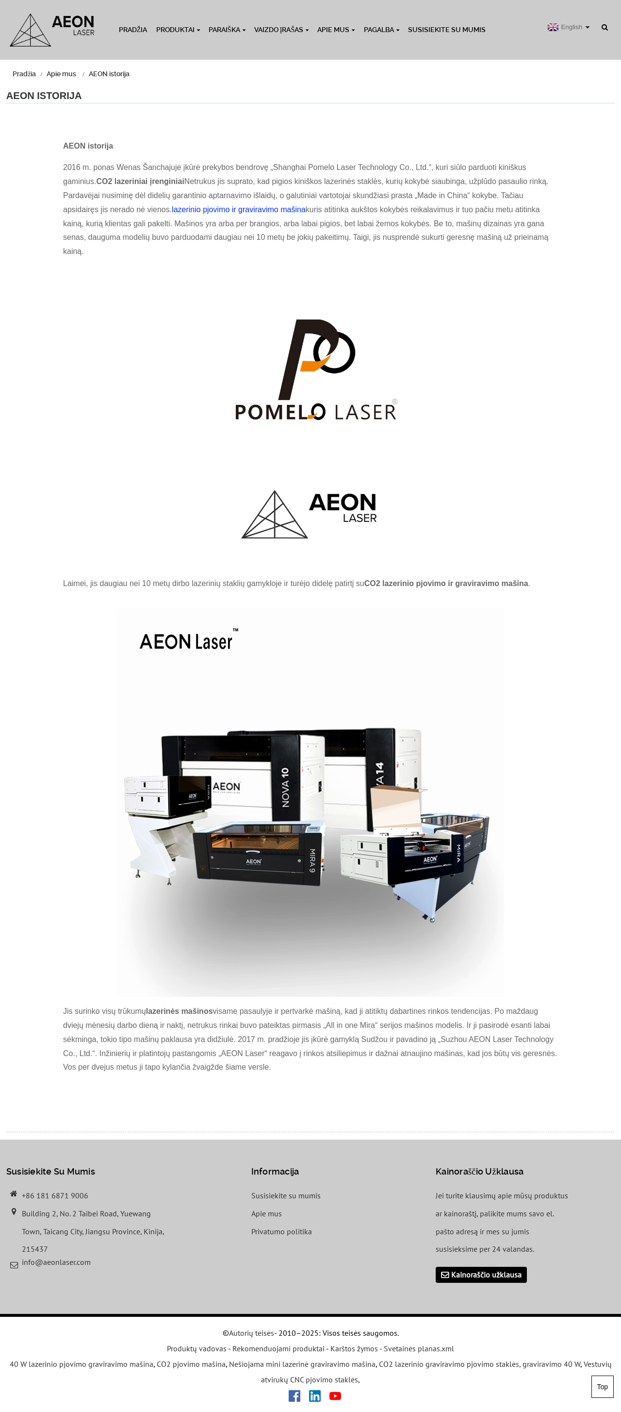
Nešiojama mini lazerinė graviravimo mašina (302, 1364)
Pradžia (133, 30)
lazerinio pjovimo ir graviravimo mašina (239, 209)
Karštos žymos (354, 1349)
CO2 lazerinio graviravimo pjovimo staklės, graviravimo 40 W (479, 1364)
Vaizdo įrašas (281, 30)
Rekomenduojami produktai (278, 1349)
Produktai (178, 30)
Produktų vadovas (197, 1349)
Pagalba (381, 30)
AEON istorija (109, 74)
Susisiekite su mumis (447, 30)
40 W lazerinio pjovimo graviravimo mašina (81, 1364)
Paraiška (227, 30)
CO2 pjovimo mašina (191, 1364)
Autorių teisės (251, 1333)
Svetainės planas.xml (419, 1349)
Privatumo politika (281, 1231)
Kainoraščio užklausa (486, 1274)
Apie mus (336, 30)
